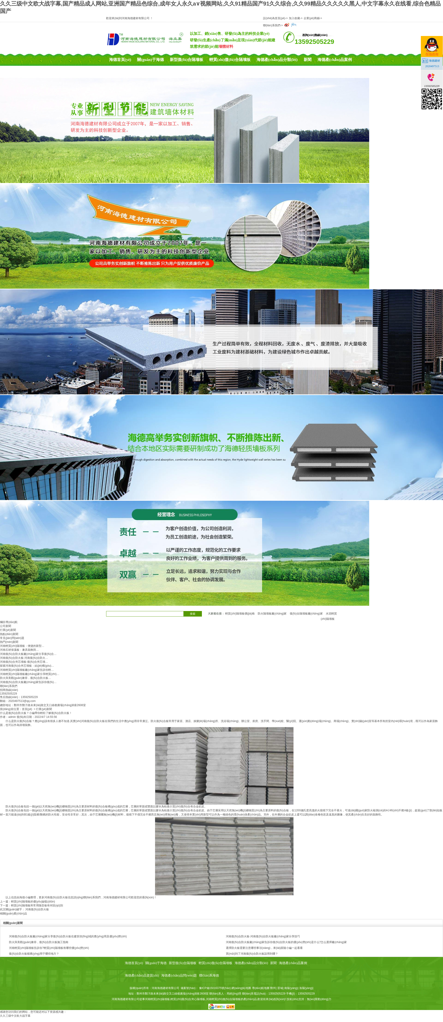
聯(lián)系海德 (219, 72)
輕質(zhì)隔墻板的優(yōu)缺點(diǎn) (33, 901)
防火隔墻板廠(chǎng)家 (272, 613)
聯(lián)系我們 (271, 25)
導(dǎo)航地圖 (260, 988)
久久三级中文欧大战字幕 (15, 1015)
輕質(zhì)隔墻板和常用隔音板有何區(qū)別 (37, 905)
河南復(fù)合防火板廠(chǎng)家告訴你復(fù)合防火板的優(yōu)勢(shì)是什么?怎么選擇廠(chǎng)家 (286, 942)
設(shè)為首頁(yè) (274, 18)
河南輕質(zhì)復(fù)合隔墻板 (223, 999)
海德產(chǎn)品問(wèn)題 (179, 72)
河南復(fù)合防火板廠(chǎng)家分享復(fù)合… (28, 654)
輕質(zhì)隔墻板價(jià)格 (240, 613)
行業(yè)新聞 (8, 630)
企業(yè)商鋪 (312, 18)
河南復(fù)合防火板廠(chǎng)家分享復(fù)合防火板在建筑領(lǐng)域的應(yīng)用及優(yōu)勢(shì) (68, 936)
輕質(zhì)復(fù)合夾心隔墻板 (188, 999)
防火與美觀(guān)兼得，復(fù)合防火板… (25, 678)
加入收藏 (294, 18)
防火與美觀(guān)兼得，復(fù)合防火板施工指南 (38, 942)
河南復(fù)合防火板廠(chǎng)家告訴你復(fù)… (28, 682)
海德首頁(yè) (120, 59)
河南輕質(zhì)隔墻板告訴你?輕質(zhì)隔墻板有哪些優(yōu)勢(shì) (49, 948)
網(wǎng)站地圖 (241, 988)
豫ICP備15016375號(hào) (214, 988)
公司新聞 (5, 626)
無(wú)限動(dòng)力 (319, 999)
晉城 (280, 988)
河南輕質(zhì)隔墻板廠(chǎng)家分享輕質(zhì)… (29, 674)
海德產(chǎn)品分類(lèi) (277, 59)
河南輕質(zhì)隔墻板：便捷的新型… (22, 645)
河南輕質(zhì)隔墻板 (157, 999)
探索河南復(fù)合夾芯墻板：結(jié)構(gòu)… (27, 665)
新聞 (307, 59)
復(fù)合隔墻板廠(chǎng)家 (306, 613)
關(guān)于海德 (150, 59)
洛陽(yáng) (306, 988)
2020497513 (432, 66)
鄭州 (273, 988)
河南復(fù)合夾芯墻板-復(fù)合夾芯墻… (24, 661)
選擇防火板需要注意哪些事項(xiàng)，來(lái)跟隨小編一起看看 (264, 948)
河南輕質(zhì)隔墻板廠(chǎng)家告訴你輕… (27, 669)
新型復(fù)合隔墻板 (186, 59)
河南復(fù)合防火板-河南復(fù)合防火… (24, 657)
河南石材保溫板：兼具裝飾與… (19, 649)
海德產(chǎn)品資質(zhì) (130, 72)
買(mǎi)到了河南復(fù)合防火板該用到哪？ (252, 953)
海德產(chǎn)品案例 (334, 59)
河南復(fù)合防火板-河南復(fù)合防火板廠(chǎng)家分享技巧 (263, 936)
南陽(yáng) (291, 988)
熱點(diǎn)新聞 (9, 634)
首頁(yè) (27, 709)
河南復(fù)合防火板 (93, 721)
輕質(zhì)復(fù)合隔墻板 (229, 59)
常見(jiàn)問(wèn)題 (12, 638)
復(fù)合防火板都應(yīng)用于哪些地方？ (34, 953)
